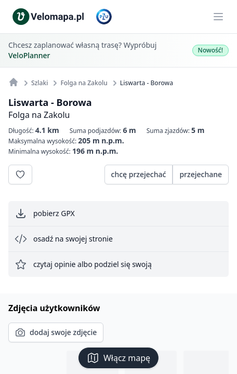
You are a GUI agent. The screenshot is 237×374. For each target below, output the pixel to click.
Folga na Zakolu (39, 115)
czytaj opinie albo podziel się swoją (83, 264)
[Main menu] (218, 16)
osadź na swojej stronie (64, 239)
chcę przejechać (138, 174)
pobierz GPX (45, 213)
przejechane (200, 174)
